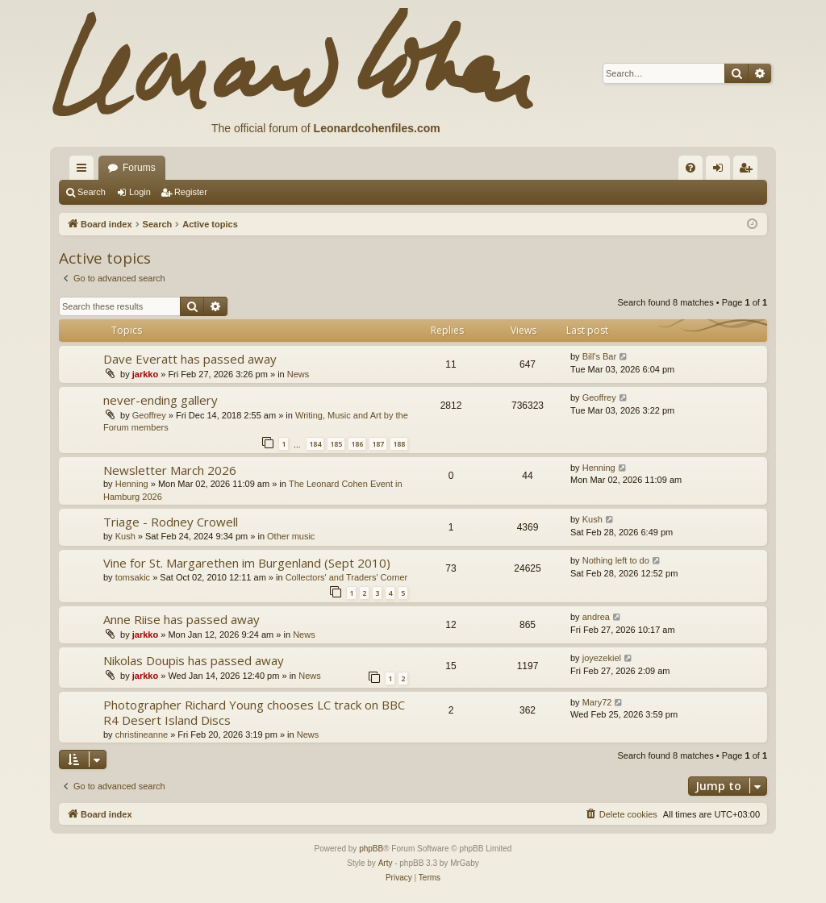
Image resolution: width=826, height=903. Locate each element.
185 (336, 444)
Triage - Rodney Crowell (170, 522)
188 (399, 444)
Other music (291, 536)
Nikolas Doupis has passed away (193, 660)
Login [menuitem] (721, 171)
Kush (125, 536)
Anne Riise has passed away (181, 619)
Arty (385, 863)
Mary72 (597, 702)
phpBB (371, 848)
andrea (596, 617)
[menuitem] (690, 168)
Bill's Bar (599, 356)
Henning (131, 484)
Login (140, 192)
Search (91, 192)
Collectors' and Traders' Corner (347, 577)
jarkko (145, 374)
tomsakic (132, 577)
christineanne (141, 734)
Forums (139, 167)
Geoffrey (149, 415)
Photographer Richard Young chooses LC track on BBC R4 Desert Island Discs (254, 712)
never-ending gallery (160, 400)
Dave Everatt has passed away (190, 359)
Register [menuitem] (748, 171)
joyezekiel (601, 658)
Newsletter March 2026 (169, 470)
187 (378, 444)
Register (190, 192)
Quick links (85, 171)
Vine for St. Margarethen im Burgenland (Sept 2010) (246, 563)
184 (315, 444)
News (298, 374)
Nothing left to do (615, 560)
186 (357, 444)
